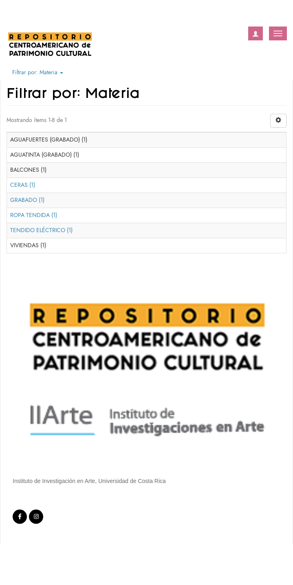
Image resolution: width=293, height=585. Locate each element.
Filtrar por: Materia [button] (37, 72)
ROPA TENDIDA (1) (33, 215)
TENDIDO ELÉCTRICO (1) (41, 230)
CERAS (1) (22, 185)
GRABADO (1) (27, 200)
